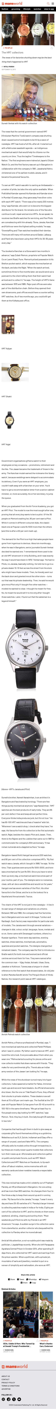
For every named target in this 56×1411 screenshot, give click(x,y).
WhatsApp (31, 1279)
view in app (49, 9)
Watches (37, 9)
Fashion (5, 9)
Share (11, 1279)
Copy (33, 1283)
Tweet (20, 1279)
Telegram (43, 1279)
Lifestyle (26, 9)
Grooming (15, 9)
